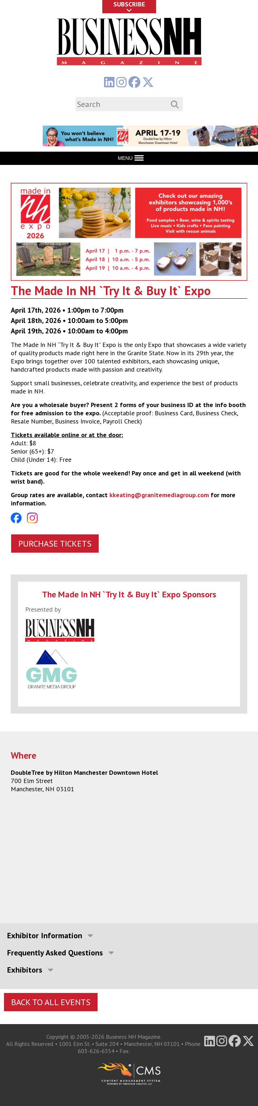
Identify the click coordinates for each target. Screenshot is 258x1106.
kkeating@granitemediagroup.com (159, 495)
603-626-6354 (96, 1050)
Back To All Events (50, 1002)
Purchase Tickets (55, 543)
